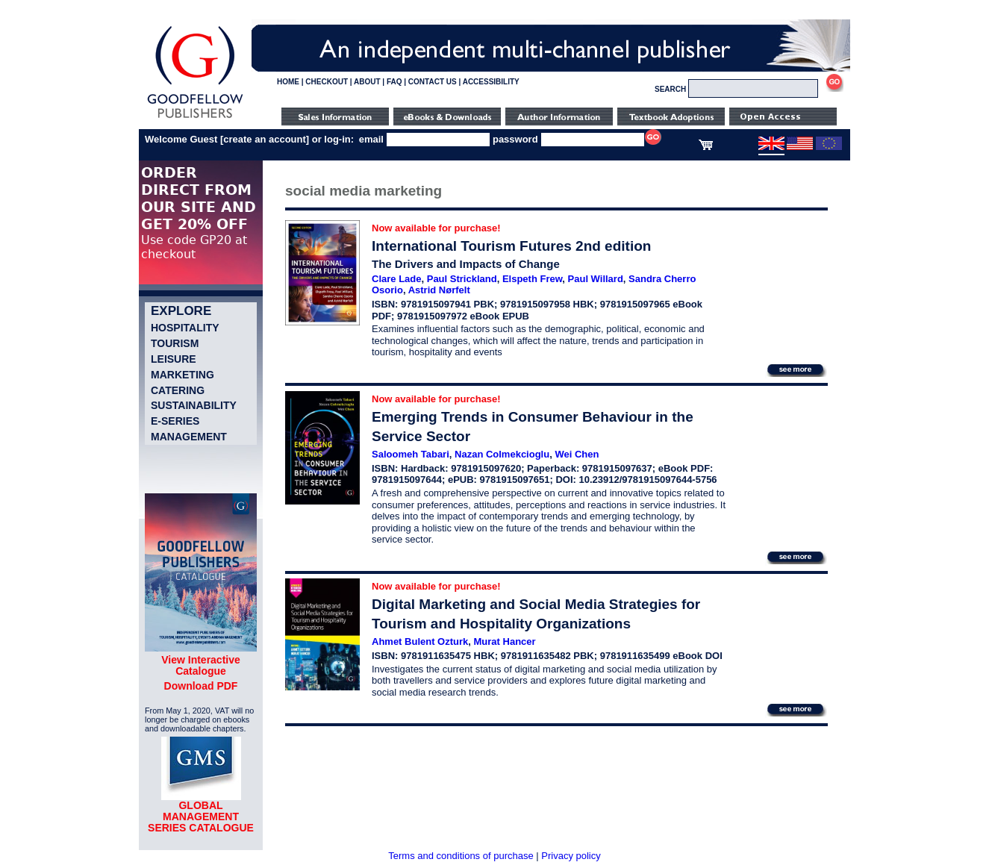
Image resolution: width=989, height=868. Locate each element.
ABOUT (367, 82)
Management (189, 437)
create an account (264, 139)
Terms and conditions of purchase (460, 855)
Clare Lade (396, 278)
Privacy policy (570, 855)
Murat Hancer (505, 641)
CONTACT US (432, 82)
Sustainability (194, 405)
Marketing (182, 375)
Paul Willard (595, 278)
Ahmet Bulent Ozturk (420, 641)
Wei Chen (577, 454)
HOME (288, 82)
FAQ (394, 82)
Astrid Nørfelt (439, 290)
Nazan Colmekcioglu (502, 454)
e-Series (175, 421)
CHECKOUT (326, 82)
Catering (178, 390)
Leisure (173, 359)
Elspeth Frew (532, 278)
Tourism (175, 343)
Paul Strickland (462, 278)
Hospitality (185, 328)
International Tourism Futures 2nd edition (511, 246)
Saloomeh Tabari (410, 454)
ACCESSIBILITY (491, 82)
